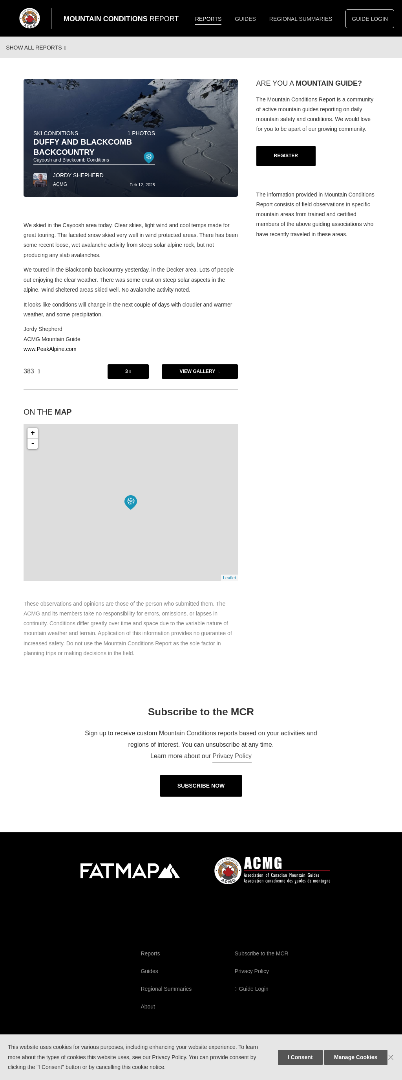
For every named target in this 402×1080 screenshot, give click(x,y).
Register (286, 162)
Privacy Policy (232, 762)
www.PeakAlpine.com (50, 356)
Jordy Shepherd (78, 182)
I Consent (300, 1057)
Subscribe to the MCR (262, 960)
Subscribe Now (201, 792)
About (148, 1013)
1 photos (141, 140)
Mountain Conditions (121, 19)
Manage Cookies (355, 1057)
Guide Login (370, 19)
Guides (245, 19)
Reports (208, 19)
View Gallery (197, 378)
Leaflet (229, 584)
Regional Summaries (301, 19)
